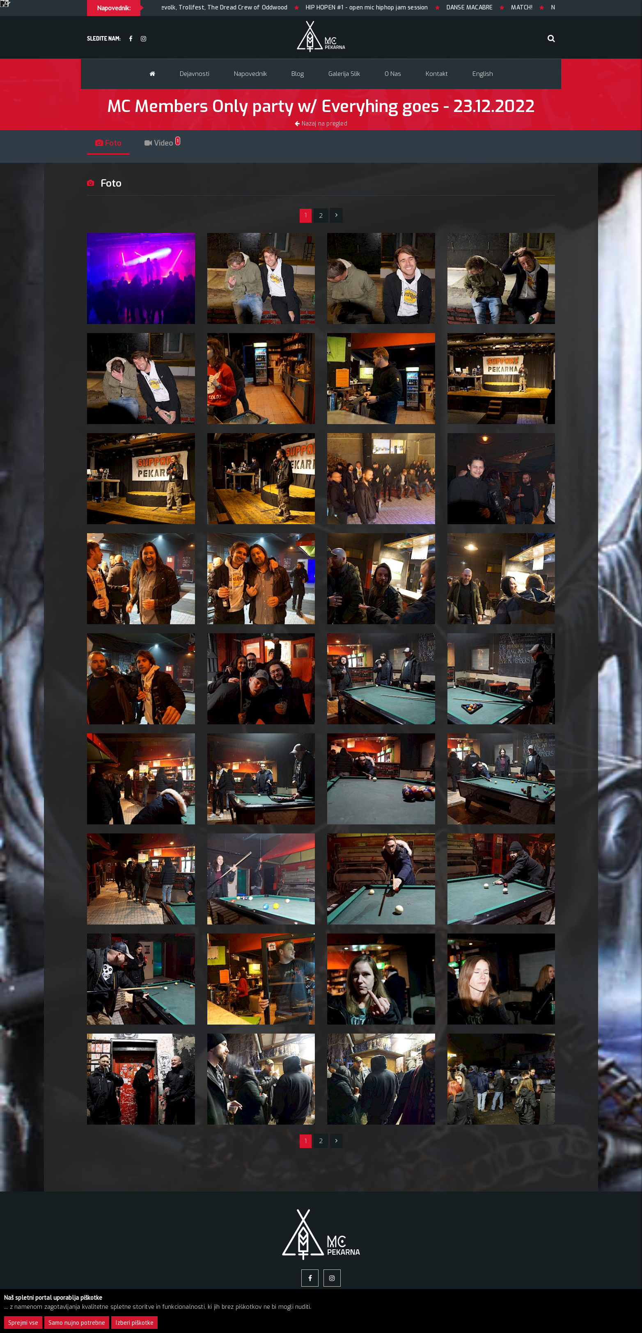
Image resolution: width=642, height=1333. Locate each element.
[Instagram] (143, 39)
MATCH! (546, 7)
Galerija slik (344, 74)
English (482, 74)
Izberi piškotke (134, 1322)
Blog (297, 74)
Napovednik (250, 74)
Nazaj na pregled (321, 124)
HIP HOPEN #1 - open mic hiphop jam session (391, 7)
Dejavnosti (194, 74)
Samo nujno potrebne (76, 1322)
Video (162, 143)
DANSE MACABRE (494, 7)
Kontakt (437, 74)
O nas (393, 74)
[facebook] (131, 39)
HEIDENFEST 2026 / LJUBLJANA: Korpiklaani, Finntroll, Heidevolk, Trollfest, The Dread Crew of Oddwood (168, 7)
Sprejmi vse (23, 1322)
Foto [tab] (108, 143)
